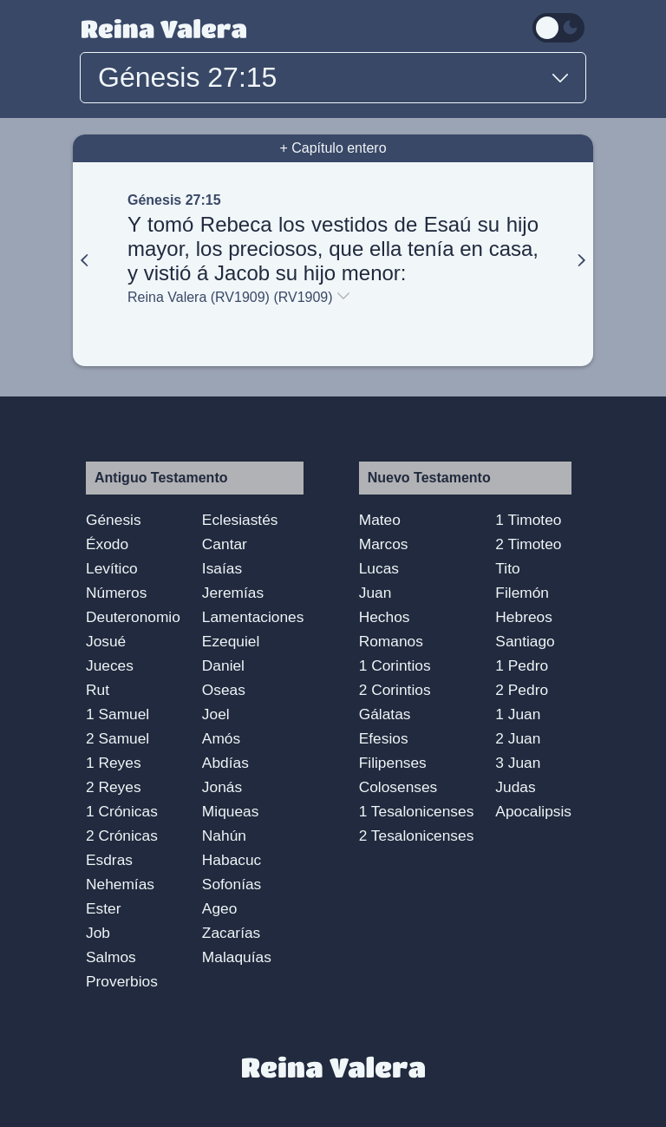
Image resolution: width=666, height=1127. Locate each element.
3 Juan (517, 762)
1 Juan (517, 714)
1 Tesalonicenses (416, 811)
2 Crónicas (122, 835)
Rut (97, 689)
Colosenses (398, 787)
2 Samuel (117, 738)
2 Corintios (395, 689)
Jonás (222, 787)
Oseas (223, 689)
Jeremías (233, 592)
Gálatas (385, 714)
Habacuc (231, 859)
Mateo (380, 519)
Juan (375, 592)
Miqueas (230, 811)
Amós (221, 738)
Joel (216, 714)
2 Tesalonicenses (416, 835)
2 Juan (517, 738)
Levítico (112, 568)
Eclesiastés (240, 519)
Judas (515, 787)
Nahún (224, 835)
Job (98, 932)
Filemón (522, 592)
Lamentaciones (253, 617)
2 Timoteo (528, 544)
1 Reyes (113, 762)
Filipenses (393, 762)
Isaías (222, 568)
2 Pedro (521, 689)
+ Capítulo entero (332, 148)
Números (116, 592)
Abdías (225, 762)
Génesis (113, 519)
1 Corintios (395, 665)
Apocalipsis (533, 811)
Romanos (391, 641)
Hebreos (523, 617)
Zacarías (231, 932)
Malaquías (236, 957)
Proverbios (122, 981)
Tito (507, 568)
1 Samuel (117, 714)
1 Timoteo (528, 519)
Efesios (383, 738)
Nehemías (120, 884)
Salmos (111, 957)
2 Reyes (113, 787)
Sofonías (231, 884)
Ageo (219, 908)
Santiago (524, 641)
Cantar (224, 544)
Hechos (384, 617)
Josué (106, 641)
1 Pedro (521, 665)
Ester (103, 908)
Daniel (223, 665)
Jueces (110, 665)
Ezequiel (230, 641)
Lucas (379, 568)
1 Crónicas (122, 811)
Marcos (383, 544)
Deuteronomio (133, 617)
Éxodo (107, 544)
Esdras (109, 859)
